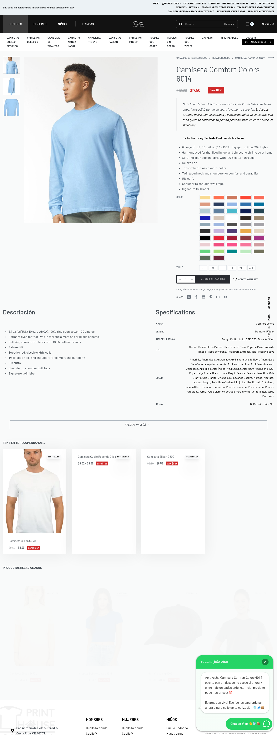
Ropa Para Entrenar (239, 351)
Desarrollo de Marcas (210, 347)
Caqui (231, 373)
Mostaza (268, 377)
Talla (179, 267)
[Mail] (218, 297)
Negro (206, 382)
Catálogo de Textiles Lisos (191, 57)
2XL (266, 403)
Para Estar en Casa (235, 347)
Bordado (239, 339)
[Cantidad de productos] (186, 279)
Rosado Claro (192, 387)
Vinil (271, 339)
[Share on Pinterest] (211, 297)
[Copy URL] (225, 297)
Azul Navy (247, 368)
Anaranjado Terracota (213, 364)
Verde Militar (259, 391)
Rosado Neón (256, 387)
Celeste (240, 373)
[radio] (205, 197)
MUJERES (130, 719)
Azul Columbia (259, 364)
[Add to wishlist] (245, 279)
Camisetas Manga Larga (249, 57)
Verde (202, 391)
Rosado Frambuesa (213, 387)
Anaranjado (208, 359)
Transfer (263, 339)
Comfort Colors (265, 323)
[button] (138, 424)
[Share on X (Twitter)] (189, 297)
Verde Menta (243, 391)
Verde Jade (228, 391)
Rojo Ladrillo (243, 382)
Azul (230, 364)
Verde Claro (214, 391)
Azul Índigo (218, 368)
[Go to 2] (11, 86)
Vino (271, 396)
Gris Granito (209, 377)
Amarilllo (195, 359)
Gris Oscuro (225, 377)
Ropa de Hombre (221, 57)
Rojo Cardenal (226, 382)
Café (224, 373)
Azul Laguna (234, 368)
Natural (198, 382)
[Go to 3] (11, 107)
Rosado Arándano (262, 382)
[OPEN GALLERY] (91, 140)
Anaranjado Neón (249, 359)
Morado (258, 377)
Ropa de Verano (217, 351)
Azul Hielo (205, 368)
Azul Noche (261, 368)
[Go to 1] (11, 65)
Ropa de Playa (255, 347)
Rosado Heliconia (236, 387)
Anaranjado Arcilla (227, 359)
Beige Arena (204, 373)
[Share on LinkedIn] (203, 297)
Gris (265, 373)
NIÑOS (171, 719)
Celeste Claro (254, 373)
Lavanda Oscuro (242, 377)
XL (260, 403)
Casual (193, 347)
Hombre (260, 331)
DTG (254, 339)
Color (179, 197)
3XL (272, 403)
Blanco (216, 373)
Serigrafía (227, 339)
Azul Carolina (241, 364)
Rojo (214, 382)
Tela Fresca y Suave (263, 351)
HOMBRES (94, 719)
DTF (248, 339)
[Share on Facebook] (196, 297)
